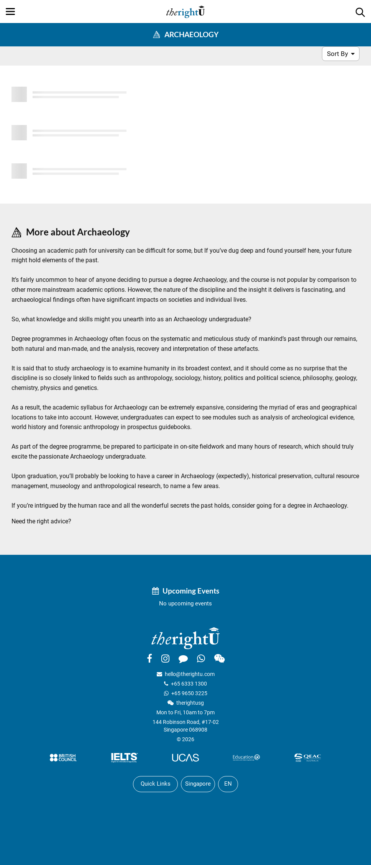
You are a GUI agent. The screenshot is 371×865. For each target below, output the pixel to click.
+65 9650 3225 (189, 693)
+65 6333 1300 (189, 684)
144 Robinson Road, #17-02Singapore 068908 (186, 726)
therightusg (190, 703)
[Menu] (10, 11)
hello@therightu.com (190, 674)
